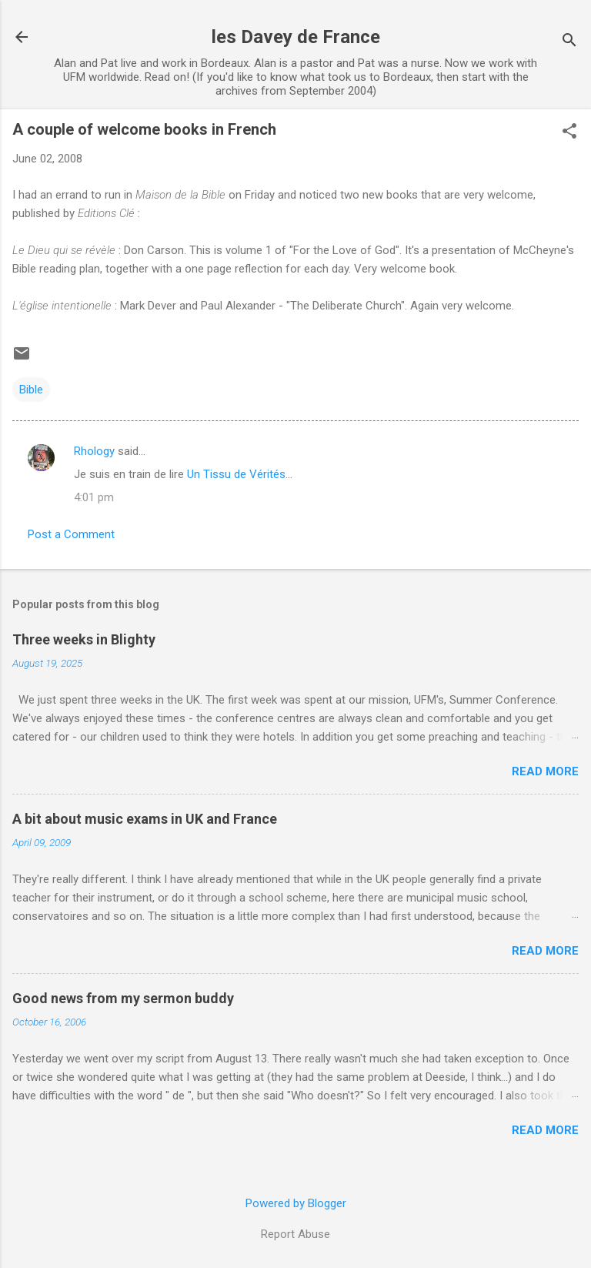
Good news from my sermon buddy (123, 998)
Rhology (94, 451)
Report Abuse (295, 1234)
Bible (31, 389)
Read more (545, 771)
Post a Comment (71, 534)
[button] (569, 132)
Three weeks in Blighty (83, 639)
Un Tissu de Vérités (236, 474)
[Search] (569, 41)
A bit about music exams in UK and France (144, 819)
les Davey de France (296, 37)
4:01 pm (94, 497)
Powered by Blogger (295, 1203)
